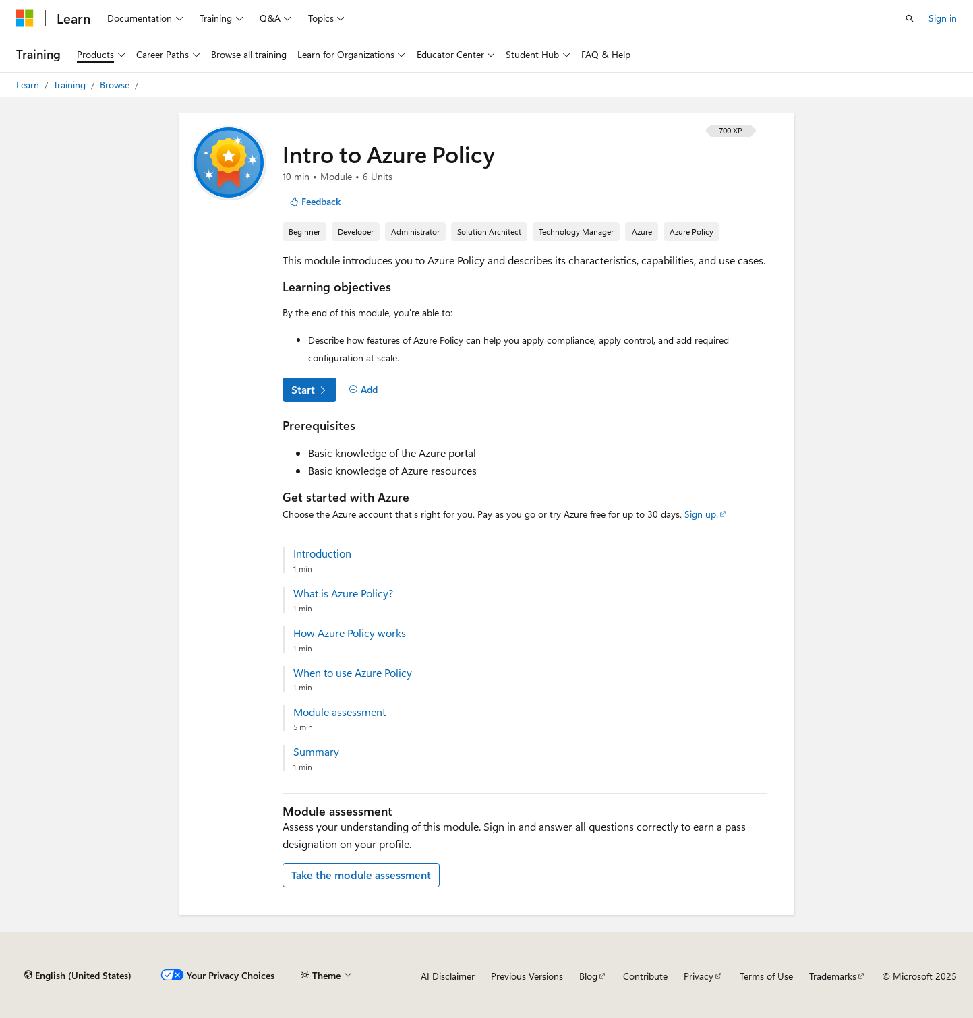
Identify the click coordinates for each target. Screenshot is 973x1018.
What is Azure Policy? (343, 593)
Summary (316, 751)
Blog (588, 975)
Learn (29, 84)
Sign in (942, 17)
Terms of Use (766, 975)
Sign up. (701, 514)
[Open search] (909, 18)
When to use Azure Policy (352, 673)
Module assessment (339, 712)
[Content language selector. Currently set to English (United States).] (78, 975)
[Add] (364, 389)
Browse (116, 84)
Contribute (645, 975)
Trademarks (832, 975)
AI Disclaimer (448, 975)
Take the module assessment (361, 875)
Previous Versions (527, 975)
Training (70, 84)
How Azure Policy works (349, 633)
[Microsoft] (25, 18)
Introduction (322, 553)
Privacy (698, 975)
